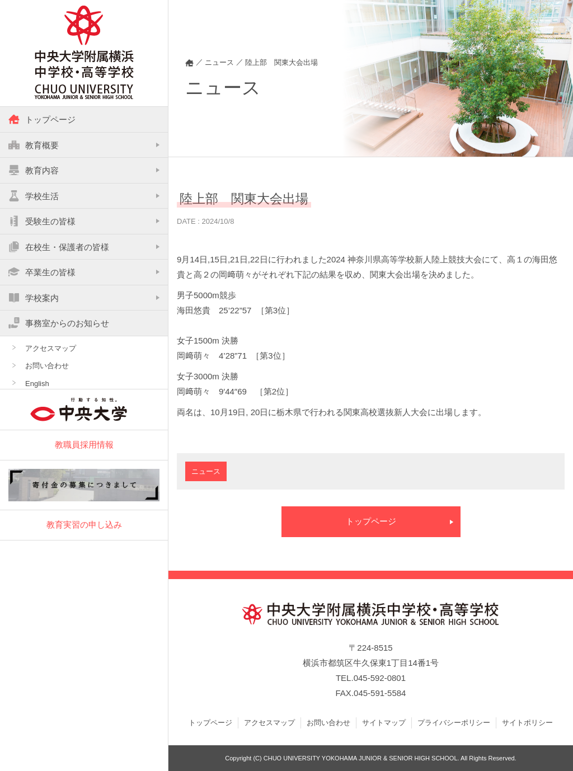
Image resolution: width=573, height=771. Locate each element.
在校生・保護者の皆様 (58, 246)
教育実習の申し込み (84, 524)
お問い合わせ (47, 365)
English (37, 383)
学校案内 (33, 297)
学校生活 (33, 195)
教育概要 (33, 145)
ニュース (205, 471)
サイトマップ (384, 722)
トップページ (42, 119)
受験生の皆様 (42, 221)
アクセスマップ (50, 348)
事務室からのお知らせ (58, 322)
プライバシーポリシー (453, 722)
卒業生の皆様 (42, 272)
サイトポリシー (527, 722)
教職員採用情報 (84, 444)
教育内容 (33, 170)
